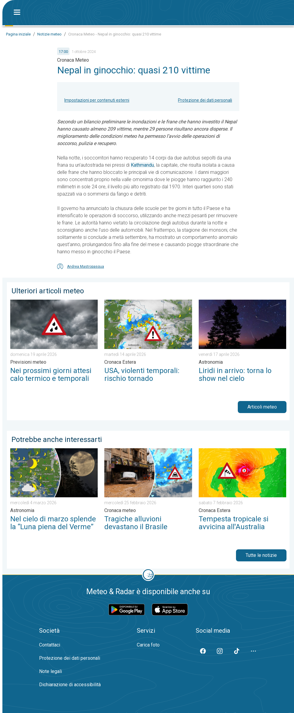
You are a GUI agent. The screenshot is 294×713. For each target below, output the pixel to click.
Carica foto (148, 645)
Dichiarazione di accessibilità (70, 684)
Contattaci (49, 645)
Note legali (50, 671)
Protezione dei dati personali (205, 100)
